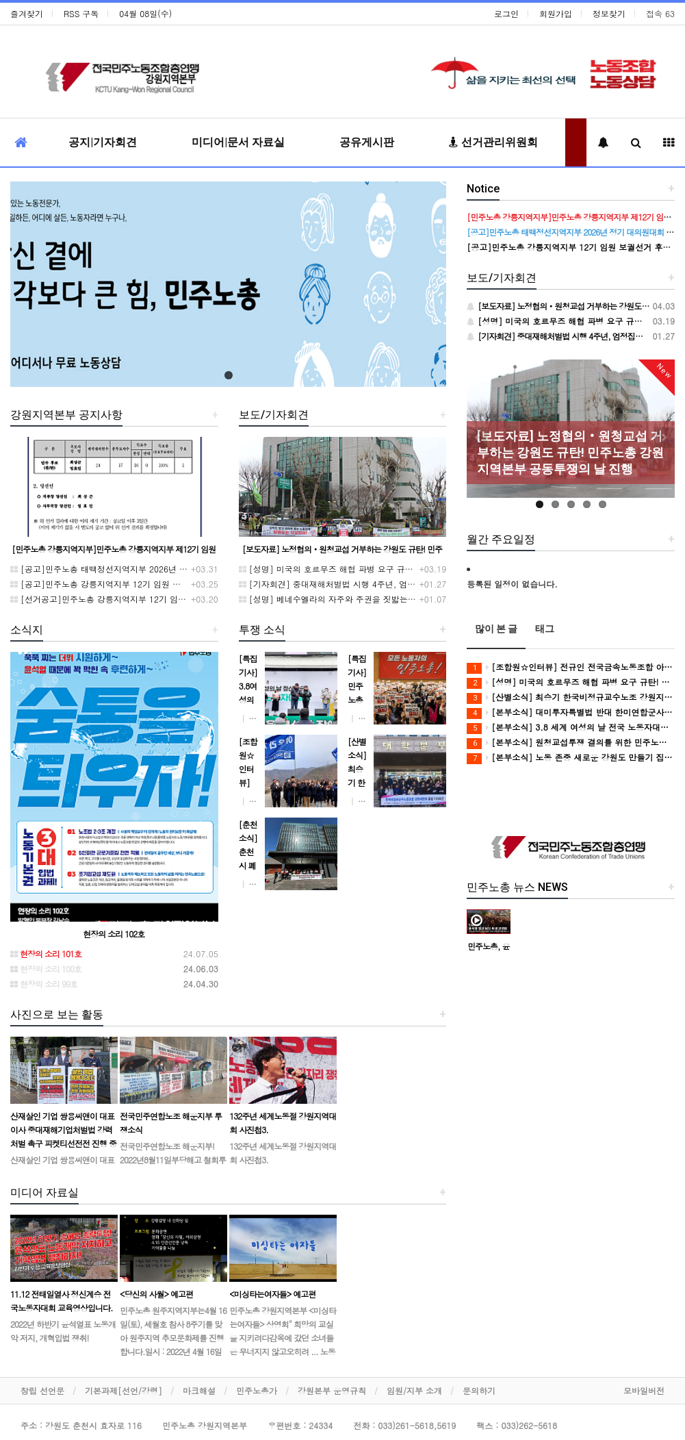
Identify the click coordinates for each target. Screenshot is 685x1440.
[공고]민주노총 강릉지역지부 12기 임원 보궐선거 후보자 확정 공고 (140, 584)
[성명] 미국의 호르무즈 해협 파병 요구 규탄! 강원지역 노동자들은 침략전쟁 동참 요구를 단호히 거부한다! (441, 568)
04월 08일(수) (145, 13)
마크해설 (199, 1390)
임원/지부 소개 (414, 1390)
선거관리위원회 (493, 142)
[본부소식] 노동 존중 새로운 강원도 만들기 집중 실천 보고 (571, 757)
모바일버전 (643, 1390)
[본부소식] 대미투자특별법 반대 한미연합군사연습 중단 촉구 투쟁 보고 (571, 712)
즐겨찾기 (26, 13)
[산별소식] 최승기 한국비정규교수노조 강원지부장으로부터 (571, 697)
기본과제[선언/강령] (123, 1390)
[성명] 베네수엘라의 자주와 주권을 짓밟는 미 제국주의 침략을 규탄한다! (379, 599)
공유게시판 (366, 142)
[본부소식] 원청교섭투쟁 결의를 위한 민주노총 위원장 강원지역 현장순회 (571, 742)
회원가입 (555, 13)
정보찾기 (609, 13)
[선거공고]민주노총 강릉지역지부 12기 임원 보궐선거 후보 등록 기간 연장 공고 (164, 599)
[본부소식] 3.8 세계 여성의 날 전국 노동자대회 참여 (571, 727)
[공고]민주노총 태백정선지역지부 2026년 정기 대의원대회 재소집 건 (144, 568)
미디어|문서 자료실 (238, 142)
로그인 (506, 13)
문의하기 (479, 1390)
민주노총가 (256, 1390)
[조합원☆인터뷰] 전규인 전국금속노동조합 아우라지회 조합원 (571, 667)
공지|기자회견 (102, 142)
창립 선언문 (42, 1390)
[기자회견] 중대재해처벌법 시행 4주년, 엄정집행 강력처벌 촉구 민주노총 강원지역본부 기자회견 (424, 584)
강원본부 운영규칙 (332, 1390)
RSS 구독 (81, 13)
